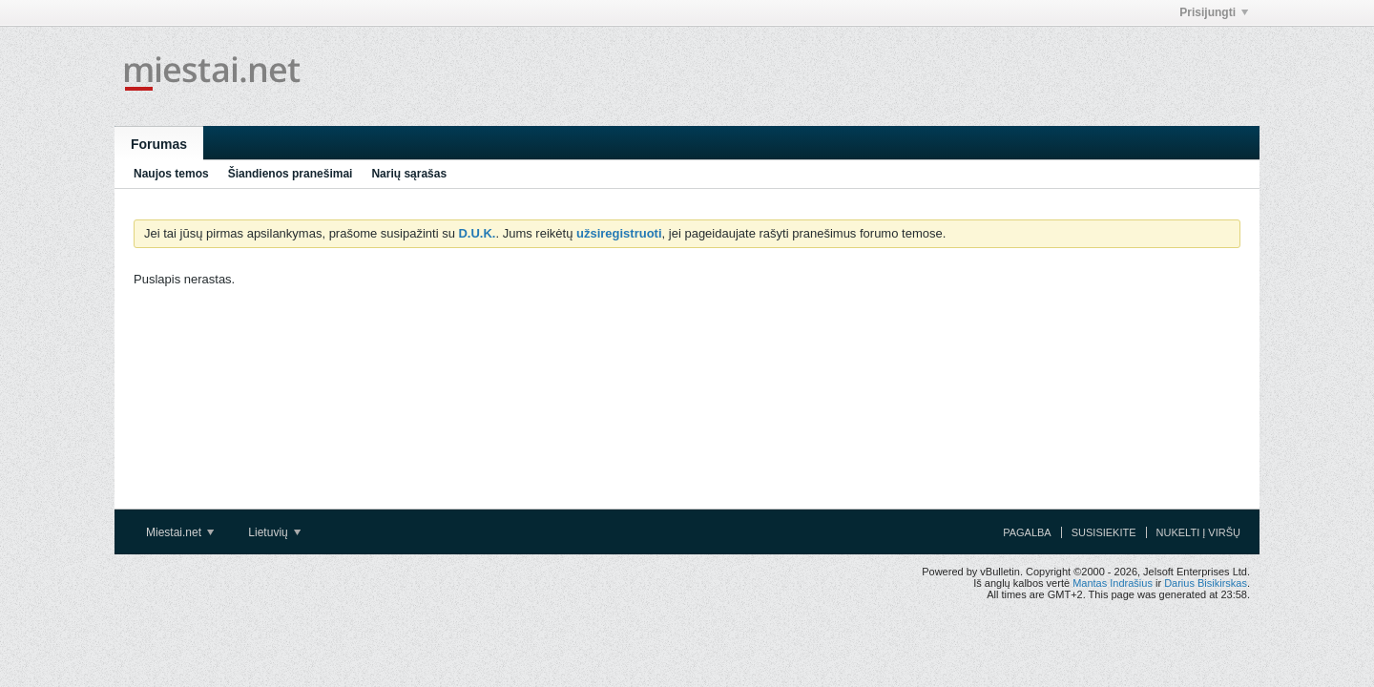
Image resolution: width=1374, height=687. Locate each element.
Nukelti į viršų (1198, 532)
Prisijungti (1213, 12)
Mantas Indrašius (1112, 583)
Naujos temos (171, 173)
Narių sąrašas (409, 173)
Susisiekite (1104, 532)
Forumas (159, 144)
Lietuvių (274, 532)
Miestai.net (180, 532)
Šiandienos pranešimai (290, 173)
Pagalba (1027, 532)
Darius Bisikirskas (1205, 583)
